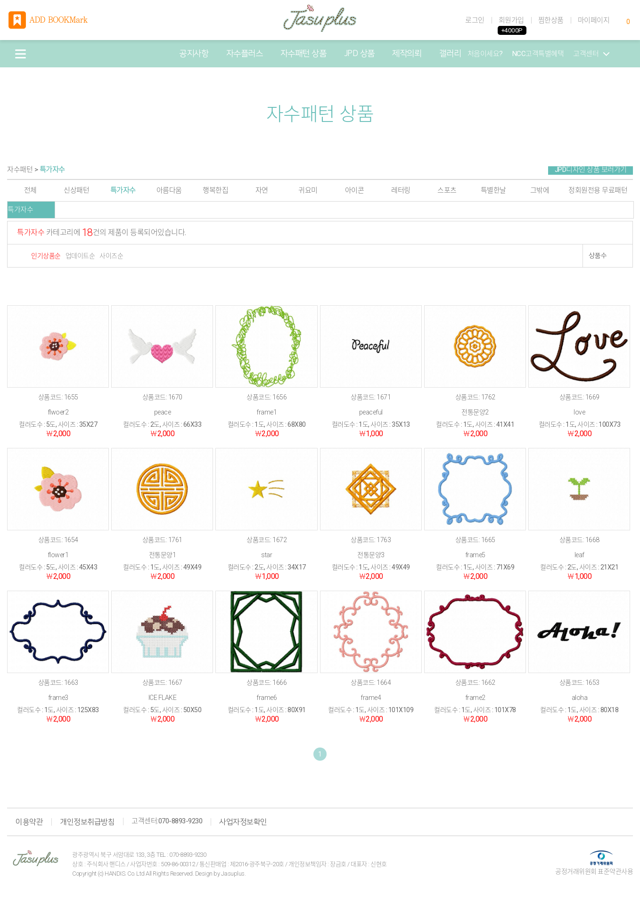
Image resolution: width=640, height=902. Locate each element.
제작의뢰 (406, 53)
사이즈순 (111, 256)
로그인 (474, 20)
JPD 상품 (359, 53)
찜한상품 (551, 20)
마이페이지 (594, 20)
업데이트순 (80, 256)
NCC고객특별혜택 (538, 53)
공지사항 (193, 53)
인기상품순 (46, 256)
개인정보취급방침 (87, 822)
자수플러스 (244, 53)
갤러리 (450, 53)
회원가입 (511, 20)
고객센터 (591, 53)
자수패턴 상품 (303, 53)
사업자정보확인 (243, 822)
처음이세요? (485, 53)
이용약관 (29, 822)
